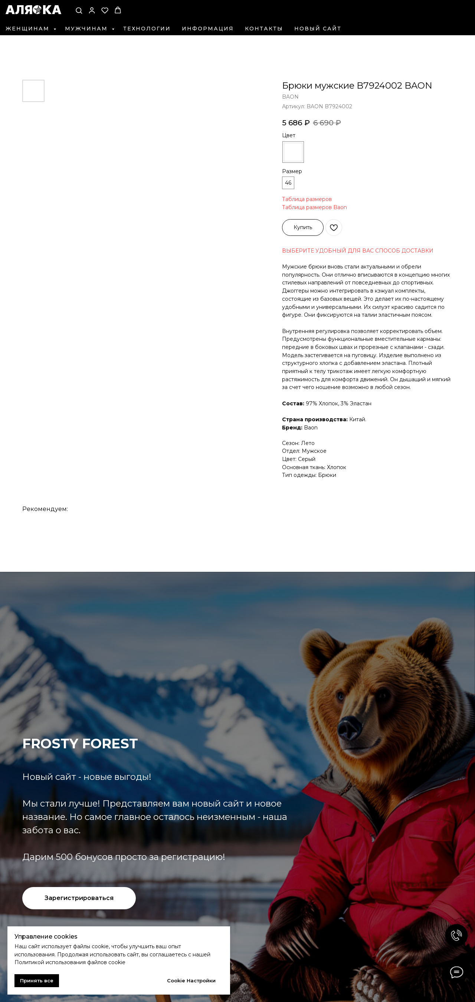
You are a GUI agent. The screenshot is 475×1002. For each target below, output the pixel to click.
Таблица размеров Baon (314, 207)
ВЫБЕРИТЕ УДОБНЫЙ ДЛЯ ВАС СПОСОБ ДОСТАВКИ (357, 250)
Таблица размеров (307, 199)
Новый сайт (317, 28)
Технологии (147, 28)
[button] (78, 10)
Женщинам (29, 28)
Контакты (264, 28)
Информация (208, 28)
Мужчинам (87, 28)
